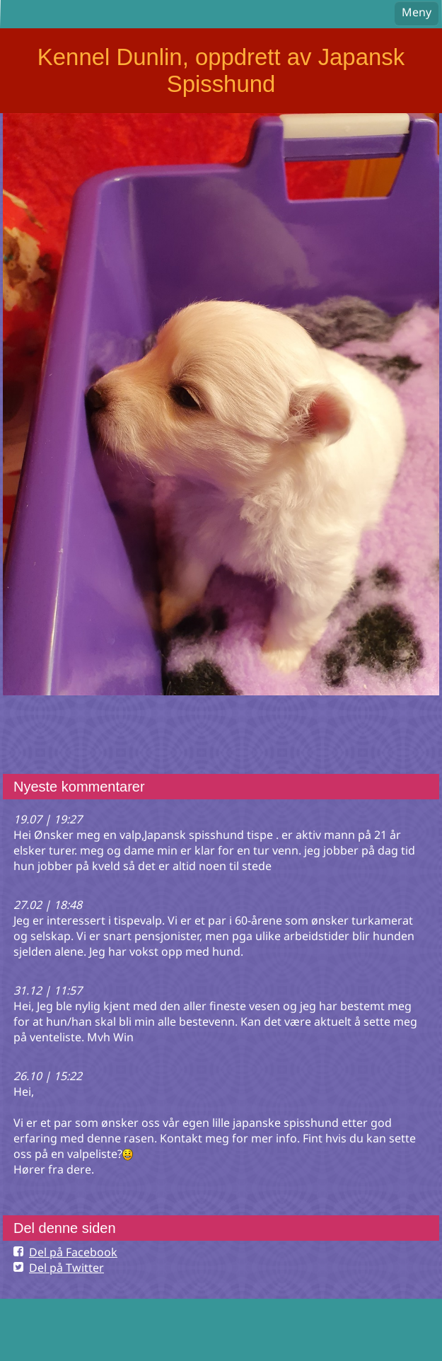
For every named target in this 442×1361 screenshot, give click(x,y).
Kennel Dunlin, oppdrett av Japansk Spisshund (221, 70)
